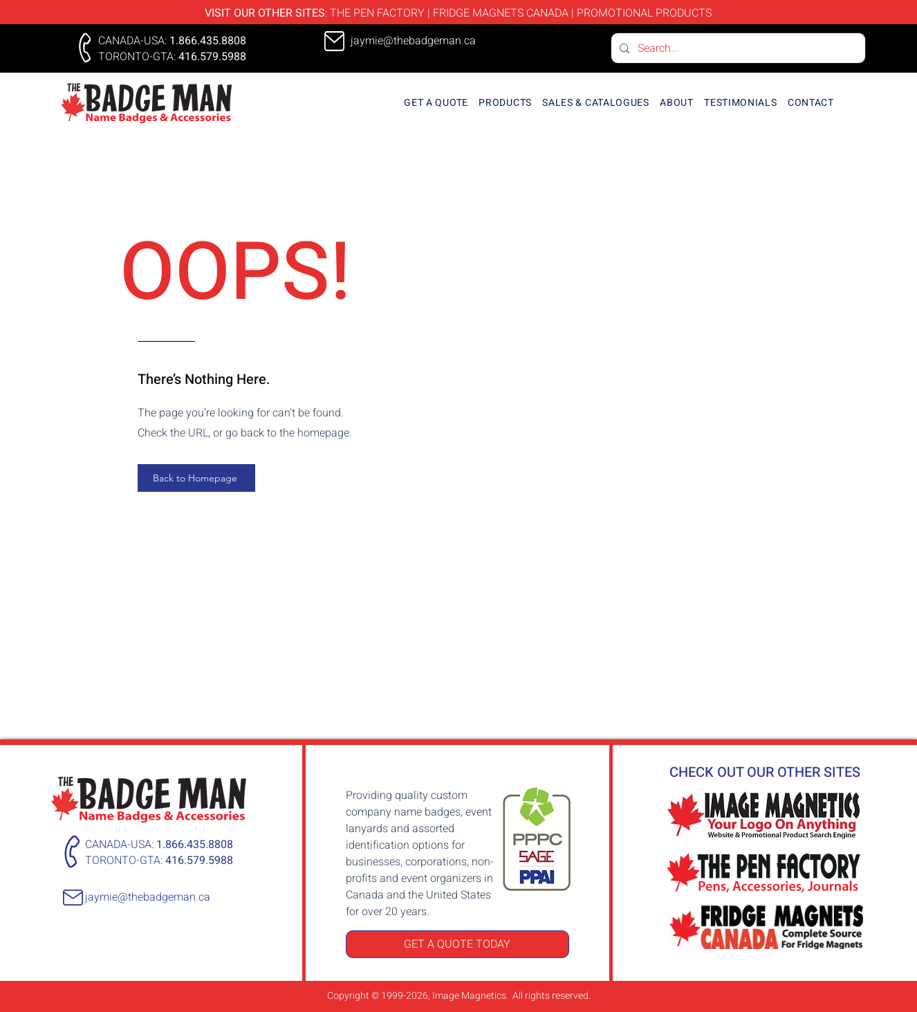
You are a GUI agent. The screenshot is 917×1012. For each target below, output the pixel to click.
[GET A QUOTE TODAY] (457, 944)
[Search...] (737, 48)
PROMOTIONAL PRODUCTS (644, 13)
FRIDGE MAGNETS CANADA (500, 13)
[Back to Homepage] (196, 478)
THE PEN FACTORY (377, 13)
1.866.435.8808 (207, 41)
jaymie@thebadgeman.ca (147, 897)
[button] (505, 103)
